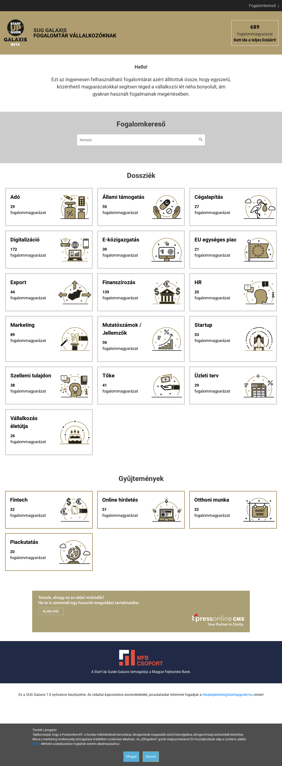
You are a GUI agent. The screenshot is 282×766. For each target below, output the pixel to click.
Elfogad (131, 756)
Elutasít (151, 756)
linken (36, 744)
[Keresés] (141, 140)
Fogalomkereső (262, 5)
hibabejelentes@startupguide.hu (227, 695)
